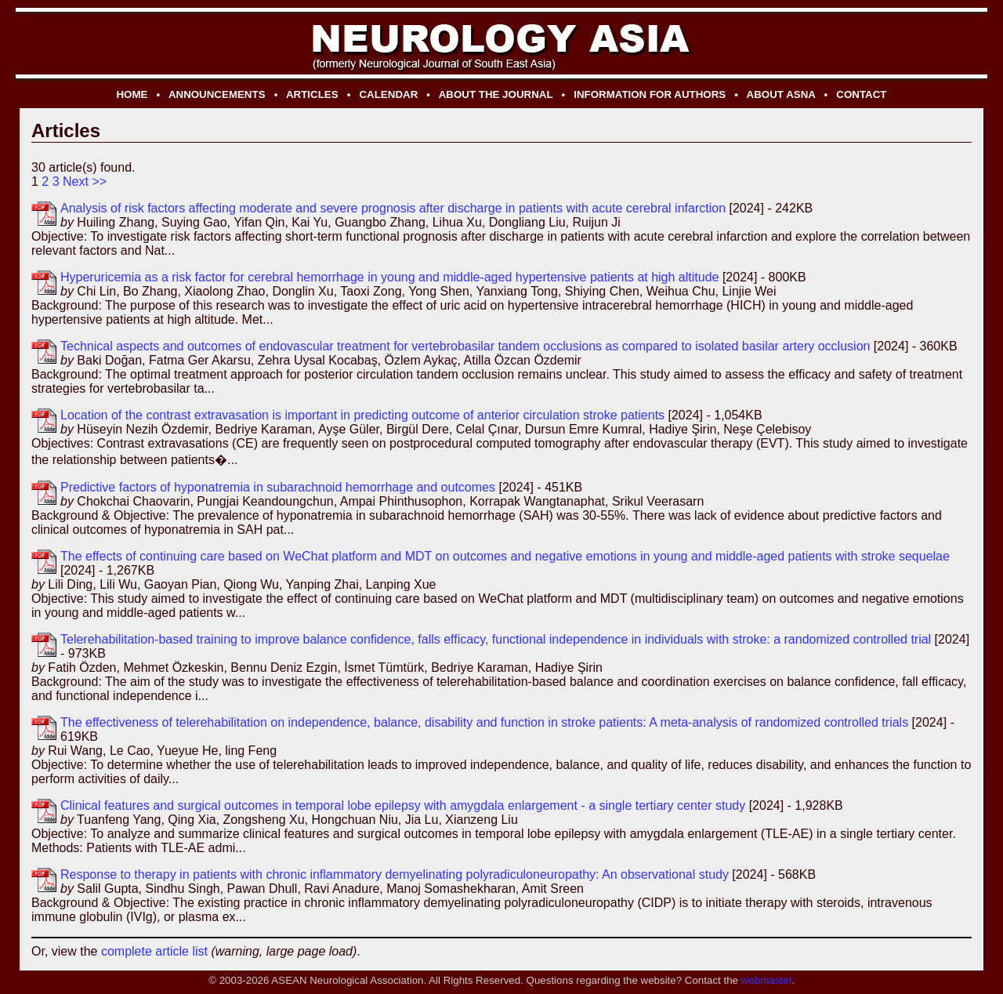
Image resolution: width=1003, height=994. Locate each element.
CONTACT (861, 94)
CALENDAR (388, 94)
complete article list (154, 951)
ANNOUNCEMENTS (217, 94)
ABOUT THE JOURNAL (496, 94)
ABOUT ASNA (781, 94)
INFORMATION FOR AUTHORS (650, 94)
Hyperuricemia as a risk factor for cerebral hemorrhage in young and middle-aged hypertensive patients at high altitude (389, 277)
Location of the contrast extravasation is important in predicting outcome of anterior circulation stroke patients (362, 415)
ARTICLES (312, 94)
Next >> (85, 181)
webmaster (766, 980)
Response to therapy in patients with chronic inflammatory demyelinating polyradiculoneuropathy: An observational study (394, 874)
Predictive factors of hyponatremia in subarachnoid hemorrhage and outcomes (277, 487)
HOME (131, 94)
